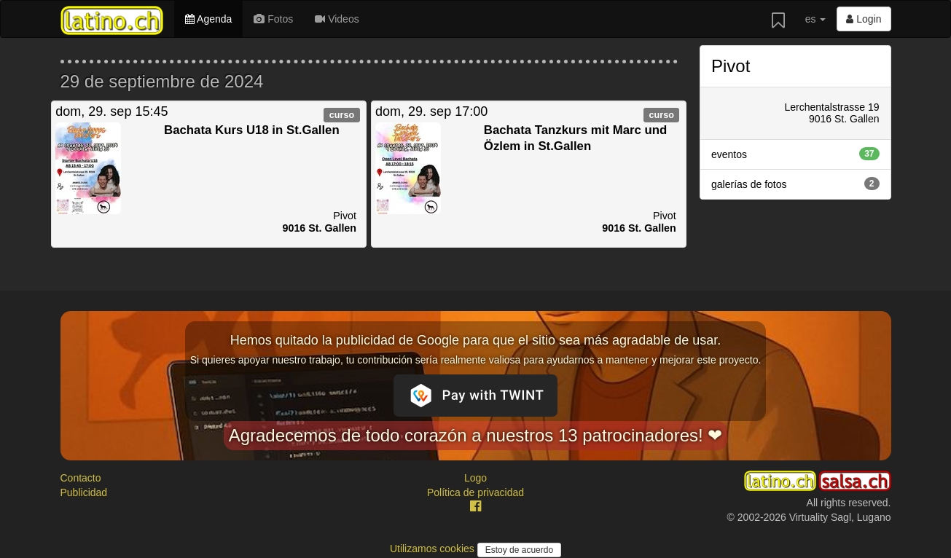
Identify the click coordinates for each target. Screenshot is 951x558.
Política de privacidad (475, 492)
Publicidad (84, 492)
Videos (337, 19)
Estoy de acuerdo (519, 550)
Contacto (80, 478)
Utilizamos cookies (433, 548)
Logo (475, 478)
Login (863, 19)
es (815, 19)
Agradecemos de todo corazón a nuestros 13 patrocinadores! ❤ (476, 435)
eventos (795, 153)
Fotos (273, 19)
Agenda (208, 19)
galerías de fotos (795, 183)
